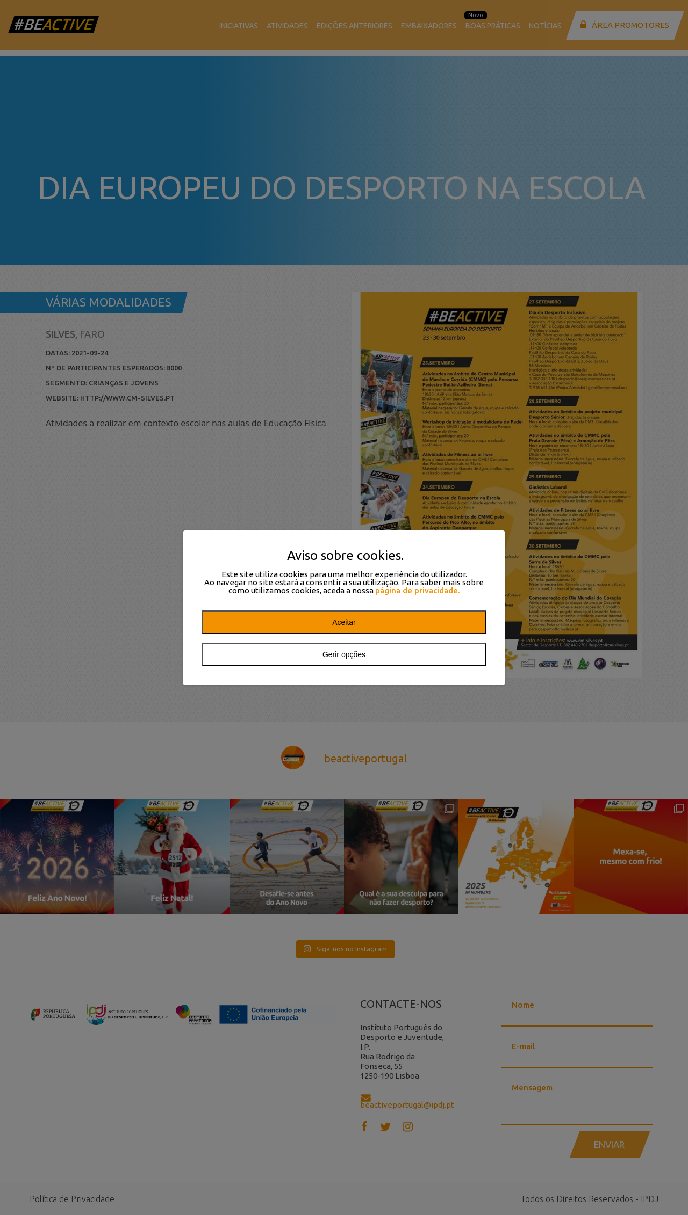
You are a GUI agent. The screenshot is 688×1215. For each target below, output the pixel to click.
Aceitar (344, 622)
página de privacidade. (417, 590)
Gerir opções (344, 654)
